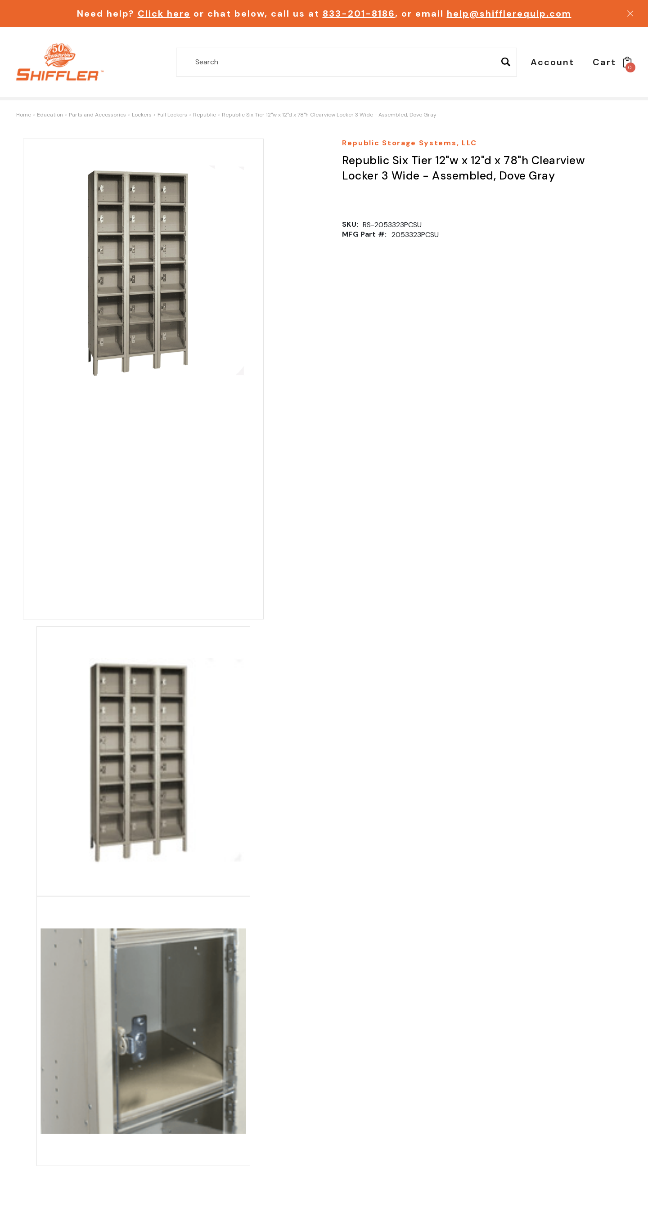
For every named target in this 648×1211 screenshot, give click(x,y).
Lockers (142, 114)
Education (50, 114)
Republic (204, 114)
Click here (164, 13)
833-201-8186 (359, 13)
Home (23, 114)
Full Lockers (172, 114)
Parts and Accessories (97, 114)
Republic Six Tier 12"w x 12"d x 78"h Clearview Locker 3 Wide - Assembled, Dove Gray (329, 114)
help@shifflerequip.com (509, 13)
